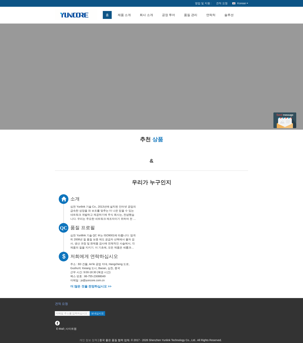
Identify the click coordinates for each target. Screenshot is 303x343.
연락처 (210, 15)
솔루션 (229, 15)
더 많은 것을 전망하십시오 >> (90, 286)
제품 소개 (124, 15)
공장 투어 (168, 15)
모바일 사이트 (65, 333)
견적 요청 (222, 3)
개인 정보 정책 (88, 340)
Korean (242, 3)
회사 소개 (146, 15)
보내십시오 (97, 313)
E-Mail (60, 328)
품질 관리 (190, 15)
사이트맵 (71, 328)
